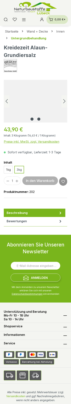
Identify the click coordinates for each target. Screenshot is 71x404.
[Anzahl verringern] (8, 180)
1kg (8, 170)
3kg (19, 170)
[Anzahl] (12, 180)
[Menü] (23, 19)
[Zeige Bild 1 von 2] (32, 119)
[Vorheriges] (6, 101)
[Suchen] (5, 19)
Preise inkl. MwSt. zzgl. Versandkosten (31, 142)
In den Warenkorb (40, 181)
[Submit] (35, 278)
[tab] (34, 213)
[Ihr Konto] (41, 19)
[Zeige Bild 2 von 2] (38, 119)
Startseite (11, 31)
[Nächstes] (64, 101)
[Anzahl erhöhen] (17, 180)
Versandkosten (15, 396)
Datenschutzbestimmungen (27, 293)
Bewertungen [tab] (34, 221)
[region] (35, 101)
